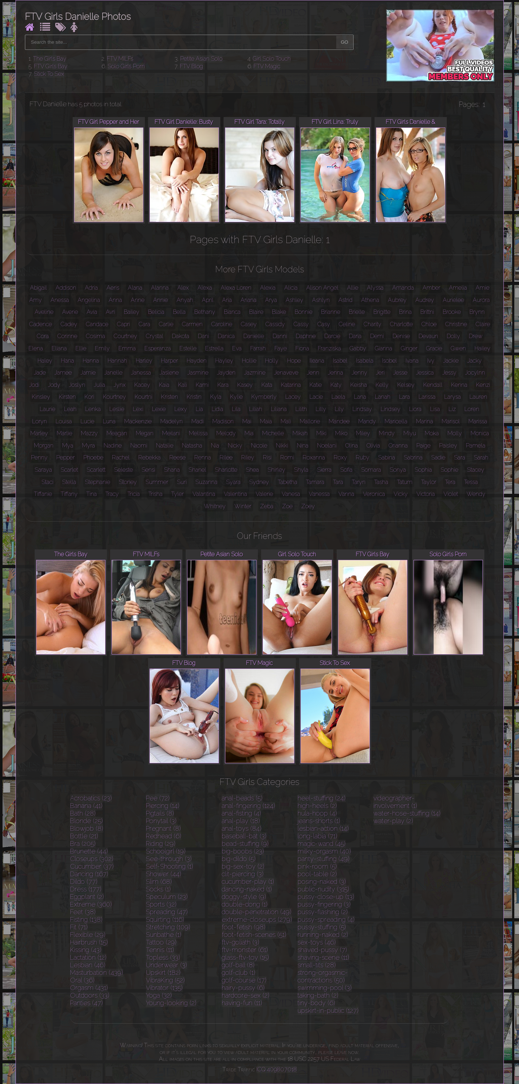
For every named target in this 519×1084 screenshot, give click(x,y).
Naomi (138, 445)
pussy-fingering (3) (324, 904)
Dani (203, 336)
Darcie (332, 336)
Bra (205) (83, 843)
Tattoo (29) (161, 942)
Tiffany (69, 494)
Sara (459, 457)
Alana (135, 287)
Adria (91, 287)
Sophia (423, 469)
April (207, 300)
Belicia (156, 311)
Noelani (327, 445)
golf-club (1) (238, 972)
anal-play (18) (241, 821)
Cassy (301, 324)
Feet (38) (83, 912)
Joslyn (77, 384)
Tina (91, 494)
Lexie (159, 409)
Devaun (428, 336)
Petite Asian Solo (201, 58)
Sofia (346, 469)
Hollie (249, 360)
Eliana (59, 348)
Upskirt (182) (163, 972)
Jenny (359, 372)
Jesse (400, 372)
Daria (355, 336)
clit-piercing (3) (243, 874)
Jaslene (169, 372)
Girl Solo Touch (272, 58)
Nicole (259, 445)
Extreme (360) (91, 904)
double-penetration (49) (256, 912)
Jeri (380, 372)
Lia (199, 409)
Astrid (345, 300)
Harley (144, 360)
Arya (271, 300)
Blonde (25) (86, 821)
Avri (110, 311)
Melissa (198, 433)
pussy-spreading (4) (326, 919)
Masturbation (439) (96, 972)
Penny (39, 457)
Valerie (264, 494)
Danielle (253, 336)
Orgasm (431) (89, 988)
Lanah (382, 396)
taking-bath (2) (318, 995)
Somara (371, 469)
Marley (39, 433)
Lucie (87, 421)
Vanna (346, 494)
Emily (102, 348)
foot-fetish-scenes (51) (254, 934)
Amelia (458, 287)
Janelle (113, 372)
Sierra (324, 469)
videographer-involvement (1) (395, 801)
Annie (160, 300)
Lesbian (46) (87, 965)
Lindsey (391, 409)
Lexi (138, 409)
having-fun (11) (242, 1003)
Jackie (451, 360)
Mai (246, 421)
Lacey (293, 396)
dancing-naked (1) (247, 889)
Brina (405, 311)
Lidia (217, 409)
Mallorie (310, 421)
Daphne (306, 336)
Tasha (381, 482)
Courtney (125, 336)
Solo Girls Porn (126, 66)
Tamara (315, 482)
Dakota (180, 336)
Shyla (301, 469)
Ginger (409, 348)
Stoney (128, 482)
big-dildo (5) (239, 859)
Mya (67, 445)
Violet (451, 494)
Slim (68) (159, 881)
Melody (226, 433)
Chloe (429, 324)
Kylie (236, 396)
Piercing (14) (163, 805)
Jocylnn (475, 372)
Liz (452, 409)
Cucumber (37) (92, 866)
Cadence (40, 324)
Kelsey (406, 384)
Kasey (245, 384)
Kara (223, 384)
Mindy (387, 433)
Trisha (155, 494)
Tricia (133, 494)
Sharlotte (226, 469)
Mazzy (89, 433)
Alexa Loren (236, 287)
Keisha (358, 384)
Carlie (166, 324)
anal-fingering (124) (248, 805)
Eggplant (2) (87, 897)
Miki (321, 433)
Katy (336, 384)
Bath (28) (83, 813)
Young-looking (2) (171, 1003)
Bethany (204, 311)
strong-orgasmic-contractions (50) (323, 976)
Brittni (427, 311)
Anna (115, 300)
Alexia (268, 287)
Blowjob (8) (86, 828)
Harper (169, 360)
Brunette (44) (89, 851)
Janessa (141, 372)
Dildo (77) (84, 881)
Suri (182, 482)
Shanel (197, 469)
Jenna (335, 372)
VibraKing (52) (165, 980)
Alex (183, 287)
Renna (202, 457)
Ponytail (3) (161, 821)
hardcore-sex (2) (245, 995)
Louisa (64, 421)
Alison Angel (322, 287)
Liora (415, 409)
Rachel (121, 457)
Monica (480, 433)
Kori (89, 396)
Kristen (169, 396)
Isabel (340, 360)
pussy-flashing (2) (323, 912)
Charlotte (401, 324)
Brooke (452, 311)
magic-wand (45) (322, 843)
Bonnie (303, 311)
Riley (247, 457)
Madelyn (171, 421)
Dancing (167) (89, 874)
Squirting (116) (165, 919)
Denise (401, 336)
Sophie (449, 469)
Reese (177, 457)
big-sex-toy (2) (243, 866)
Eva (237, 348)
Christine (456, 324)
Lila (236, 409)
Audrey (424, 300)
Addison (66, 287)
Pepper (65, 457)
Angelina (89, 300)
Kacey (142, 384)
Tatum (404, 482)
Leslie (116, 409)
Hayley (224, 360)
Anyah (185, 300)
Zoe (287, 506)
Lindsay (362, 409)
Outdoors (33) (89, 995)
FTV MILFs (120, 58)
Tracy (112, 494)
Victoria (425, 494)
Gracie (434, 348)
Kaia (164, 384)
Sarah (481, 457)
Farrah (258, 348)
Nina (302, 445)
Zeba (266, 506)
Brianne (330, 311)
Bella (179, 311)
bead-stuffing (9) (245, 843)
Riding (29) (161, 843)
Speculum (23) (167, 897)
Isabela (364, 360)
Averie (70, 311)
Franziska (329, 348)
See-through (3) (169, 859)
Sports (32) (161, 904)
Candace (97, 324)
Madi (197, 421)
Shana (172, 469)
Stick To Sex (49, 73)
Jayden (226, 372)
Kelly (382, 384)
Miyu (409, 433)
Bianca (232, 311)
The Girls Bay (49, 58)
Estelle (188, 348)
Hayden (197, 360)
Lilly (321, 409)
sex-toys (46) (317, 942)
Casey (249, 324)
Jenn (313, 372)
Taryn (359, 482)
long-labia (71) (317, 836)
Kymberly (264, 396)
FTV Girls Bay (51, 66)
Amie (482, 287)
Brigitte (381, 311)
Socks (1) (158, 889)
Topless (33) (163, 957)
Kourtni (143, 396)
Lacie (316, 396)
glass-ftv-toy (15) (245, 957)
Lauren (478, 396)
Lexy (180, 409)
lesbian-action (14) (323, 828)
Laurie (47, 409)
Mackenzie (138, 421)
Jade (40, 372)
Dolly (453, 336)
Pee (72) (158, 798)
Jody (54, 384)
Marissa (477, 421)
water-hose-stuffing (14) (407, 813)
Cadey (69, 324)
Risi (267, 457)
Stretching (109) (168, 927)
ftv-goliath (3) (240, 942)
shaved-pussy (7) (322, 950)
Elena (36, 348)
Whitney (215, 506)
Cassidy (275, 324)
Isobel (389, 360)
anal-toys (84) (241, 828)
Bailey (131, 311)
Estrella (214, 348)
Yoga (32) (159, 995)
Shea (252, 469)
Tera (450, 482)
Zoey (308, 506)
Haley (45, 360)
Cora (43, 336)
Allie (352, 287)
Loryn (39, 421)
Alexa (205, 287)
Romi (287, 457)
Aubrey (397, 300)
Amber (431, 287)
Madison (223, 421)
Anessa (60, 300)
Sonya (398, 469)
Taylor (428, 482)
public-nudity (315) (323, 889)
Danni (280, 336)
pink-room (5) (317, 866)
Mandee (339, 421)
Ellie (80, 348)
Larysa (452, 396)
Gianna (383, 348)
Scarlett (96, 469)
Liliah (255, 409)
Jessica (425, 372)
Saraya (43, 469)
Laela (338, 396)
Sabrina (413, 457)
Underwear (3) (166, 965)
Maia (266, 421)
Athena (370, 300)
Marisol (451, 421)
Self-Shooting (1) (169, 866)
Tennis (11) (160, 950)
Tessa (471, 482)
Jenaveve (286, 372)
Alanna (160, 287)
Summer (157, 482)
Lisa (435, 409)
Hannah (117, 360)
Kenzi (483, 384)
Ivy (430, 360)
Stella (69, 482)
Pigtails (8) (160, 813)
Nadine (113, 445)
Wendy (476, 494)
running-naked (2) (323, 934)
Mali (286, 421)
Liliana (279, 409)
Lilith (301, 409)
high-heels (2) (317, 805)
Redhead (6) (163, 836)
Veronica (374, 494)
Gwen (458, 348)
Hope (294, 360)
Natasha (192, 445)
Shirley (276, 469)
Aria (227, 300)
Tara (338, 482)
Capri (123, 324)
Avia (92, 311)
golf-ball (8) (238, 965)
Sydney (259, 482)
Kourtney (114, 396)
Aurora (481, 300)
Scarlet (69, 469)
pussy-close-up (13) (326, 897)
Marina (424, 421)
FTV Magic (267, 66)
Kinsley (41, 396)
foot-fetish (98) (243, 927)
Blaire (256, 311)
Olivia (373, 445)
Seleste (123, 469)
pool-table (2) (317, 874)
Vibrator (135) (164, 988)
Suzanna (206, 482)
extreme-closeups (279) (257, 919)
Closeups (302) (91, 859)
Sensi (148, 469)
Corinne (67, 336)
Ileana (317, 360)
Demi (377, 336)
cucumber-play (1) (248, 881)
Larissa (427, 396)
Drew (476, 336)
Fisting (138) (86, 919)
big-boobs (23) (243, 851)
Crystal (154, 336)
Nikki (282, 445)
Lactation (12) (88, 957)
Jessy (449, 372)
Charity (372, 324)
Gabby (358, 348)
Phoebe (93, 457)
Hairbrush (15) (89, 942)
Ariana (248, 300)
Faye (280, 348)
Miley (363, 433)
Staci (47, 482)
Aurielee (453, 300)
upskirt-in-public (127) (328, 1010)
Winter (242, 506)
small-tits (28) (317, 965)
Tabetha (287, 482)
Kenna (459, 384)
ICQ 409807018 (276, 1069)
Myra (88, 445)
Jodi (34, 384)
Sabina (386, 457)
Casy (323, 324)
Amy (35, 300)
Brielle (357, 311)
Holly (271, 360)
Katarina (291, 384)
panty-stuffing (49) (324, 859)
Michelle (273, 433)
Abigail (38, 287)
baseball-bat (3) (244, 836)
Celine (347, 324)
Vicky (401, 494)
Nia (215, 445)
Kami (202, 384)
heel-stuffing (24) (322, 798)
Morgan (43, 445)
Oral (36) (82, 980)
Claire (483, 324)
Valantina (204, 494)
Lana (360, 396)
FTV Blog (191, 66)
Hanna (91, 360)
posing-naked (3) (322, 881)
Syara (233, 482)
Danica (226, 336)
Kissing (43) (85, 950)
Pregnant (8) (163, 828)
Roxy (340, 457)
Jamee (63, 372)
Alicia (291, 287)
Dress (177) (85, 889)
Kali (182, 384)
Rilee (226, 457)
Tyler (177, 494)
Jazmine (254, 372)
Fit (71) (79, 927)
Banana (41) (86, 805)
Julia (99, 384)
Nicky (235, 445)
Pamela (475, 445)
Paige (423, 445)
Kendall (432, 384)
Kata (266, 384)
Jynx (120, 384)
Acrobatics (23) (91, 798)
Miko (341, 433)
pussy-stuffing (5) (322, 927)
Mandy (367, 421)
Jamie (88, 372)
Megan (144, 433)
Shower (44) (163, 874)
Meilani (171, 433)
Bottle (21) (84, 836)
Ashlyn (321, 300)
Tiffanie (43, 494)
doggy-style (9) (244, 897)
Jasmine (197, 372)
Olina (351, 445)
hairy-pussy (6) (243, 988)
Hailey (482, 348)
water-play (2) (393, 821)
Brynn (477, 311)
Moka (432, 433)
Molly (454, 433)
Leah (70, 409)
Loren (471, 409)
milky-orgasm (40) (324, 851)
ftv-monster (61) (245, 950)
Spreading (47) (167, 912)
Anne (137, 300)
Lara (404, 396)
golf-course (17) (244, 980)
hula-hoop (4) (317, 813)
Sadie (438, 457)
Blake (279, 311)
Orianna (398, 445)
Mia (249, 433)
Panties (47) (86, 1003)
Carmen (192, 324)
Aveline (44, 311)
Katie (316, 384)
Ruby (362, 457)
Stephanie (97, 482)
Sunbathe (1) (163, 934)
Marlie (64, 433)
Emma (127, 348)
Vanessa (319, 494)
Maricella (396, 421)
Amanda (403, 287)
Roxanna (314, 457)
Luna (109, 421)
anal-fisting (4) (241, 813)
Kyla (215, 396)
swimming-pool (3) (325, 988)
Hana (67, 360)
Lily (339, 409)
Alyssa (375, 287)
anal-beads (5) (242, 798)
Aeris (113, 287)
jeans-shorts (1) (319, 821)
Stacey (475, 469)
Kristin (194, 396)
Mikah (300, 433)
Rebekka (149, 457)
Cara (144, 324)
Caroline (221, 324)
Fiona (302, 348)
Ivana (412, 360)
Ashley (294, 300)
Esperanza (157, 348)
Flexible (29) (87, 934)
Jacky (474, 360)
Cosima (95, 336)
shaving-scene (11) (323, 957)
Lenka (93, 409)
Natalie (164, 445)
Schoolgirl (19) (166, 851)
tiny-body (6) (316, 1003)
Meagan (117, 433)
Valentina (235, 494)
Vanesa (291, 494)
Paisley (448, 445)
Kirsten (67, 396)
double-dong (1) (245, 904)
